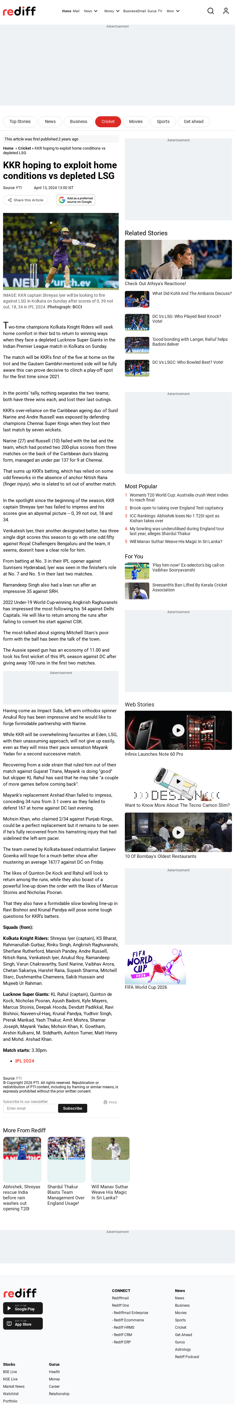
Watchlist (11, 1394)
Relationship (59, 1394)
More (173, 11)
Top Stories (20, 121)
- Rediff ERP (121, 1342)
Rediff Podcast (187, 1357)
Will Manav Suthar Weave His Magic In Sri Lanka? (176, 541)
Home (66, 11)
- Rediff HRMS (123, 1327)
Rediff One (120, 1305)
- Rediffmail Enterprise (130, 1313)
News (90, 11)
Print (110, 1102)
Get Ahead (183, 1335)
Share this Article (25, 200)
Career (54, 1386)
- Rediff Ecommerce (128, 1320)
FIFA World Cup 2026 (146, 987)
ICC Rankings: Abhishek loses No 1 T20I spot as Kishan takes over (174, 518)
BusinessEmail (134, 11)
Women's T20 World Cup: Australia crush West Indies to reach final (179, 497)
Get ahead (193, 121)
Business (78, 121)
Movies (136, 121)
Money (111, 11)
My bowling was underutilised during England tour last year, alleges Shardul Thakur (177, 531)
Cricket (108, 121)
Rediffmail (120, 1298)
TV (160, 11)
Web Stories (139, 704)
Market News (13, 1386)
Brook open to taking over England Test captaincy (176, 507)
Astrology (183, 1349)
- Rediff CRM (122, 1335)
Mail (76, 11)
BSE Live (10, 1372)
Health (54, 1372)
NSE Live (10, 1379)
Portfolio (10, 1401)
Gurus (152, 11)
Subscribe (72, 1108)
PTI (19, 188)
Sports (163, 121)
